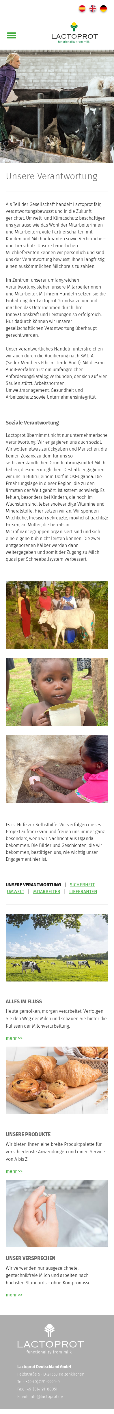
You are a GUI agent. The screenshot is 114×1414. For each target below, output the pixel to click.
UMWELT (15, 891)
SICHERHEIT (82, 884)
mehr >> (14, 1038)
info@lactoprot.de (46, 1396)
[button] (11, 34)
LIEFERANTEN (83, 891)
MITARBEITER (46, 891)
